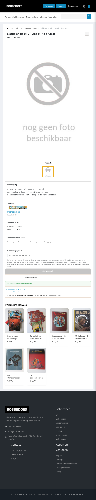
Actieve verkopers (39, 17)
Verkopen (49, 6)
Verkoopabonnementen (66, 463)
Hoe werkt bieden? (12, 292)
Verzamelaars (62, 423)
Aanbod (8, 17)
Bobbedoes (23, 494)
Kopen (59, 455)
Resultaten (52, 17)
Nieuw (28, 17)
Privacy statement (77, 494)
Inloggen (60, 6)
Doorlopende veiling (29, 28)
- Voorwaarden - (61, 494)
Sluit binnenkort (18, 17)
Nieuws (59, 431)
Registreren (73, 6)
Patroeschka (13, 212)
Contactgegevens (19, 450)
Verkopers (60, 427)
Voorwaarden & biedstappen (16, 289)
